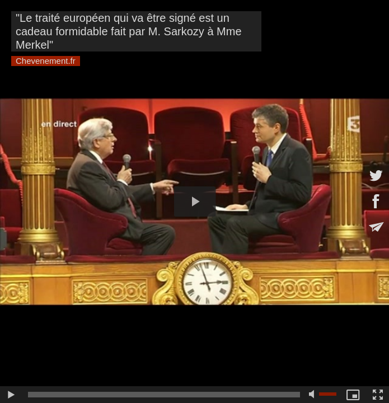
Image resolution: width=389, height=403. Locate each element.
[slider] (164, 394)
